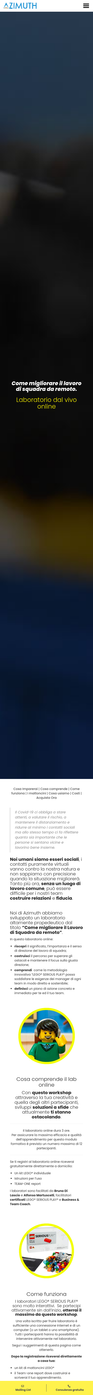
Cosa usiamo (59, 793)
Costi (76, 793)
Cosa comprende (54, 789)
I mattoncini (36, 793)
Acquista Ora (46, 798)
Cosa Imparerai (25, 789)
